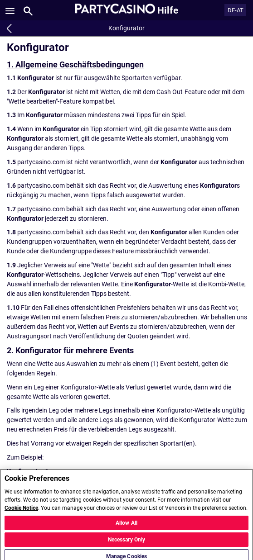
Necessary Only (127, 544)
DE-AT (235, 10)
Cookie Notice (21, 512)
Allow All (126, 527)
